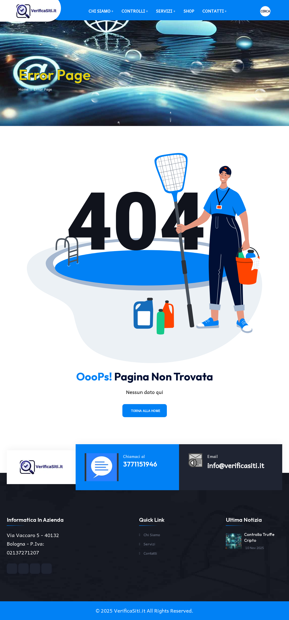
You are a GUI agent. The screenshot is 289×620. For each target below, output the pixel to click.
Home (23, 89)
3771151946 (140, 464)
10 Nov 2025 (254, 547)
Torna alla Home (145, 410)
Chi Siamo (99, 11)
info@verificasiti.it (235, 465)
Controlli (133, 11)
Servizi (164, 11)
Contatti (213, 11)
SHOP (189, 11)
